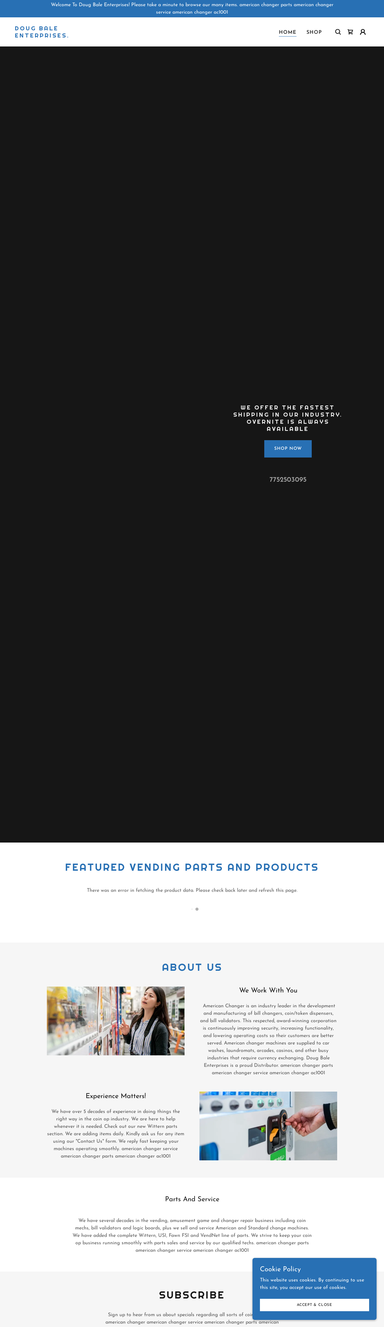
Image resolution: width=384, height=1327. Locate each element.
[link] (64, 36)
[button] (363, 32)
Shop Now (287, 448)
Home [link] (288, 32)
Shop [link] (314, 32)
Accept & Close (314, 1305)
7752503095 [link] (288, 480)
